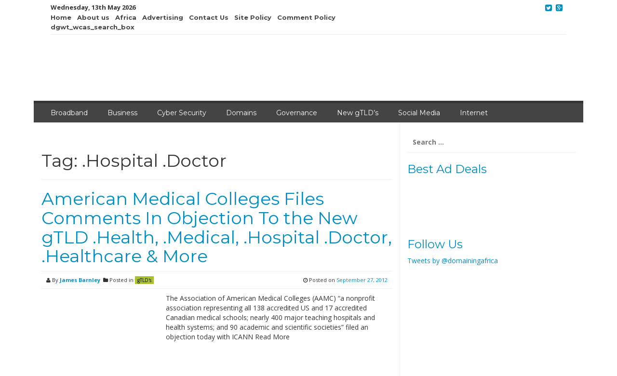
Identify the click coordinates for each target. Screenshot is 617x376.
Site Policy (252, 17)
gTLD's (144, 280)
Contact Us (208, 17)
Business (122, 112)
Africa (125, 17)
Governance (296, 112)
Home (61, 17)
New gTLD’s (357, 112)
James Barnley (80, 279)
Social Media (419, 112)
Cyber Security (181, 112)
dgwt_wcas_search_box (92, 27)
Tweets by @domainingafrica (452, 260)
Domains (241, 112)
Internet (474, 112)
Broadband (69, 112)
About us (93, 17)
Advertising (162, 17)
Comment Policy (306, 17)
